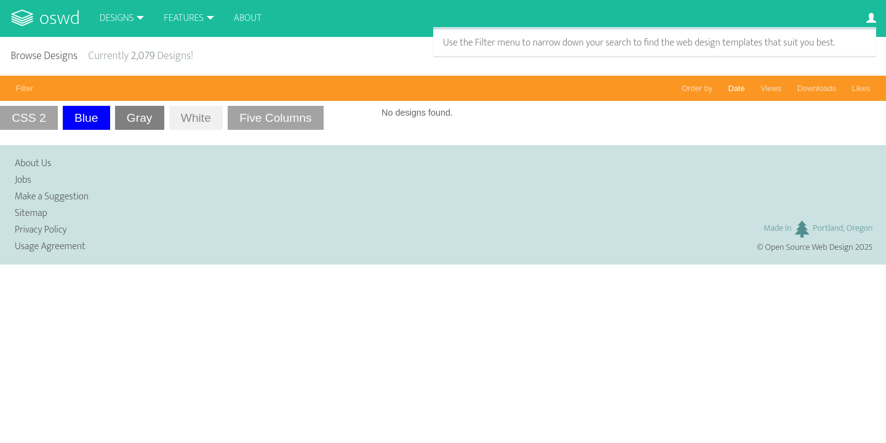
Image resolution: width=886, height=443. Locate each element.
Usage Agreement (50, 246)
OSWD (59, 18)
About (247, 18)
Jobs (23, 180)
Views (770, 88)
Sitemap (31, 213)
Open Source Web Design (809, 247)
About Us (33, 163)
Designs (117, 18)
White (196, 117)
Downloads (816, 88)
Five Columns (275, 117)
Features (184, 18)
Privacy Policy (40, 230)
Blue (86, 117)
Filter (24, 88)
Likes (861, 88)
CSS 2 (29, 117)
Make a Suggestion (52, 196)
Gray (140, 117)
